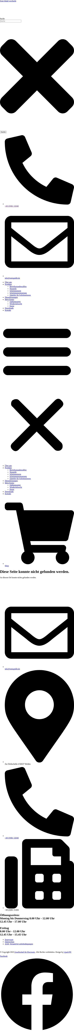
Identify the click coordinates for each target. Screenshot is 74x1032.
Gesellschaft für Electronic (24, 952)
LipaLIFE (67, 952)
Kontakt (8, 310)
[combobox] (10, 21)
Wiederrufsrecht (16, 304)
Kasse (12, 306)
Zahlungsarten (15, 302)
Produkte (8, 284)
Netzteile (13, 289)
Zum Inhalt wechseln (8, 1)
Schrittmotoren (15, 291)
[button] (37, 388)
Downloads (9, 308)
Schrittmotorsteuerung (18, 293)
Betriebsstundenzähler (18, 286)
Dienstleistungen (11, 297)
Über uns (8, 282)
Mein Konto (9, 299)
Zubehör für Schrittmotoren (20, 295)
